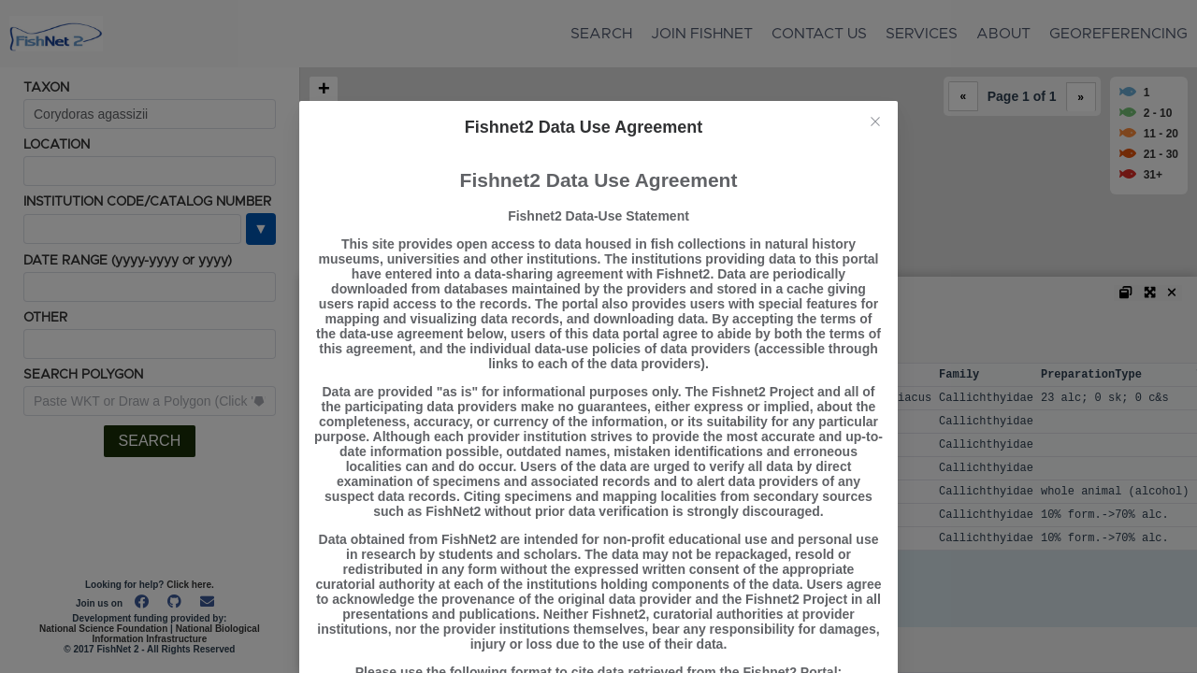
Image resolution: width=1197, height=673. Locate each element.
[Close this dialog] (875, 123)
